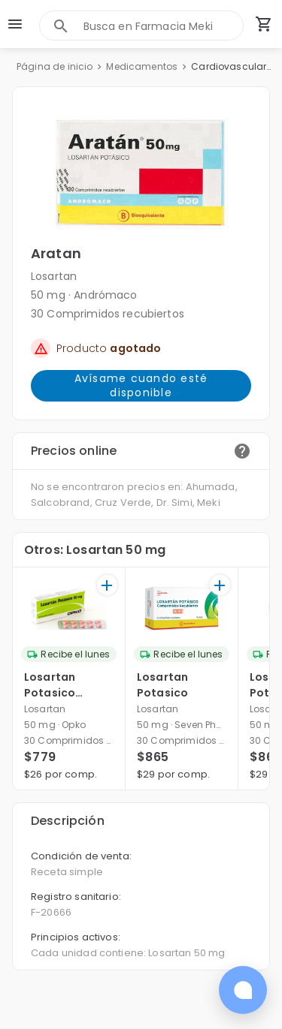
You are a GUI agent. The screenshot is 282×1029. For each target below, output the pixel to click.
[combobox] (163, 26)
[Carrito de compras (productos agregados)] (264, 24)
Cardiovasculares (232, 66)
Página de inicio (54, 66)
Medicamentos (141, 66)
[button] (141, 173)
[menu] (15, 24)
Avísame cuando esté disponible (141, 386)
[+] (107, 585)
